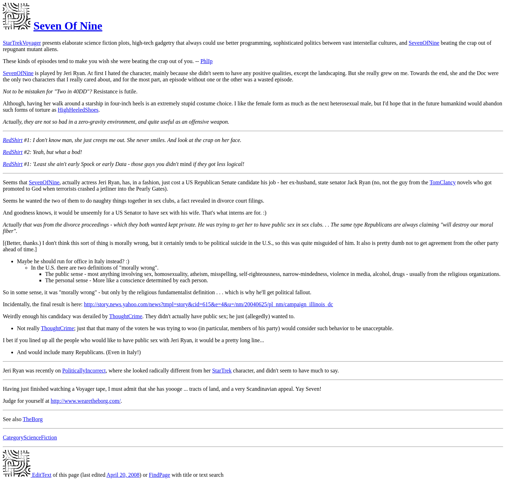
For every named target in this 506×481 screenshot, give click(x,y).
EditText (27, 475)
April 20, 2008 (122, 475)
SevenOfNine (424, 43)
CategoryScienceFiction (30, 437)
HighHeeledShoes (78, 110)
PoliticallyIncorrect (84, 371)
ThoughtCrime (125, 316)
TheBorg (33, 419)
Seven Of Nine (67, 25)
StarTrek (221, 371)
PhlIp (206, 61)
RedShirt (13, 140)
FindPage (159, 475)
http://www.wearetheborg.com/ (86, 401)
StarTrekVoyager (22, 43)
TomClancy (443, 182)
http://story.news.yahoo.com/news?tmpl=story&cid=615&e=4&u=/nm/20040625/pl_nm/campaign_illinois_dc (208, 304)
